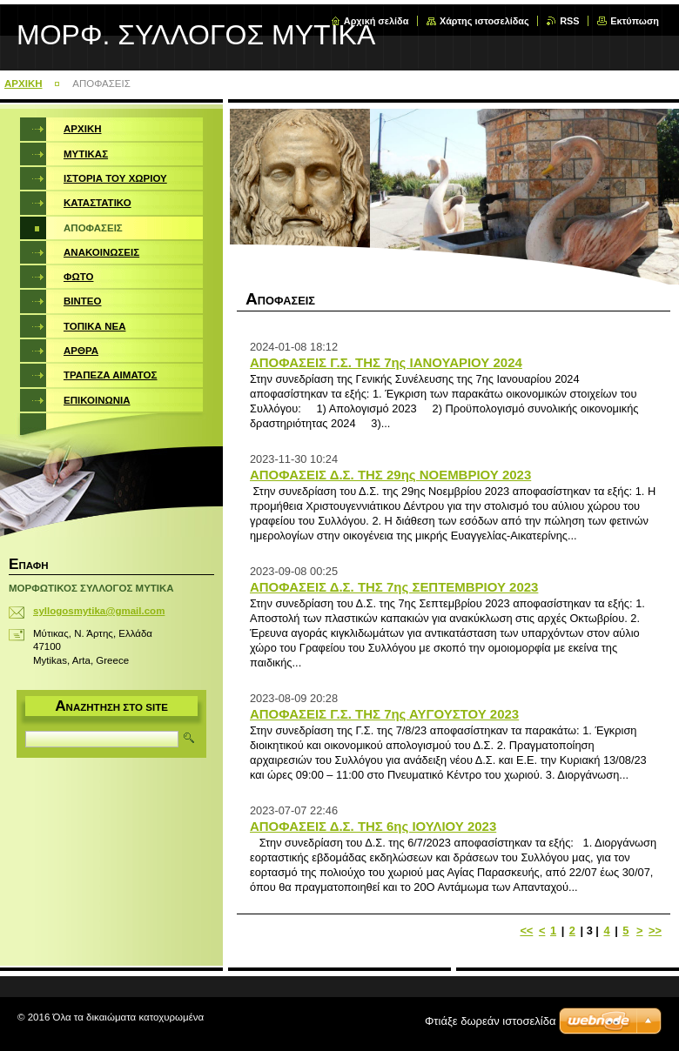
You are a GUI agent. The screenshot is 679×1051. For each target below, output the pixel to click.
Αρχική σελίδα (376, 21)
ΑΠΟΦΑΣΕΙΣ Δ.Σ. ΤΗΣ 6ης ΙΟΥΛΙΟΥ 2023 (373, 826)
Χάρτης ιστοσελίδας (484, 21)
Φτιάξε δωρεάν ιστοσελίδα (490, 1021)
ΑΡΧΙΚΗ (23, 83)
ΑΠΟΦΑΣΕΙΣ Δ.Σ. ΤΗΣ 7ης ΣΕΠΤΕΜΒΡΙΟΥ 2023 (394, 586)
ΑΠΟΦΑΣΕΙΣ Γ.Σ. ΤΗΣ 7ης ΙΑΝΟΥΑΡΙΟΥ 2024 (386, 362)
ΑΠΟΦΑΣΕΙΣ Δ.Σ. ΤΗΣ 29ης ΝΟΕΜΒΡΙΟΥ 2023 (390, 474)
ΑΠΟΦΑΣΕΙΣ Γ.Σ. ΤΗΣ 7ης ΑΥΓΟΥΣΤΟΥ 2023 (384, 713)
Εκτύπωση (634, 21)
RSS (569, 21)
